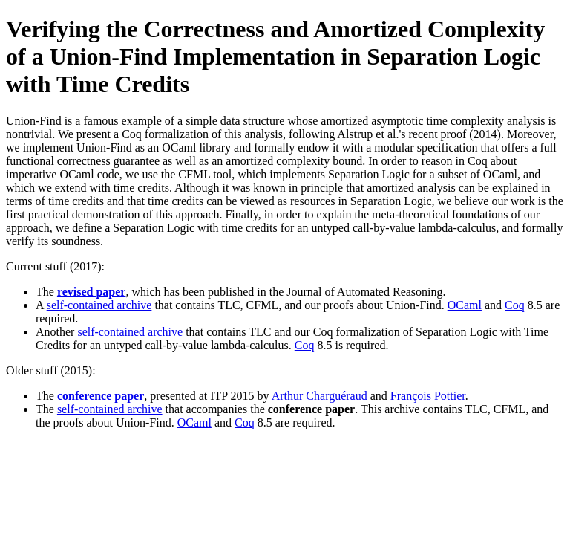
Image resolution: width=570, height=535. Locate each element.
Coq (515, 305)
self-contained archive (99, 305)
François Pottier (427, 395)
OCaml (465, 305)
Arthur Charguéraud (319, 395)
